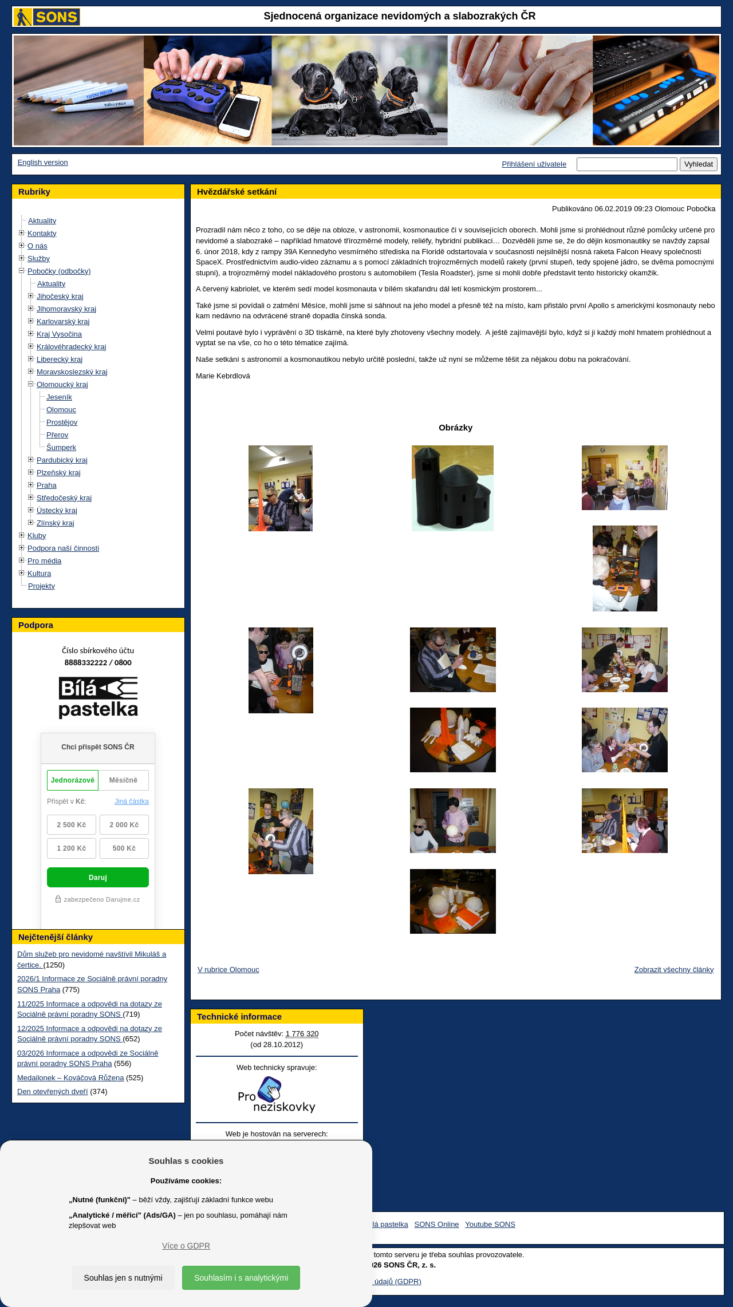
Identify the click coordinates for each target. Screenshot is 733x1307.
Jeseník (59, 397)
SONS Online (437, 1224)
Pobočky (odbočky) (59, 271)
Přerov (57, 435)
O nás (37, 246)
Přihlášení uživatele (534, 164)
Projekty (41, 586)
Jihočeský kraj (60, 296)
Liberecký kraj (59, 359)
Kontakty (42, 233)
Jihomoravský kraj (66, 309)
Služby (38, 258)
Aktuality (42, 220)
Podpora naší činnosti (63, 548)
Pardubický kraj (62, 460)
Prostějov (61, 422)
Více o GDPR (186, 1245)
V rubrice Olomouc (228, 969)
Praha (47, 485)
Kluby (36, 535)
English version (43, 162)
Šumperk (61, 447)
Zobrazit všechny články (674, 969)
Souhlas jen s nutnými (123, 1277)
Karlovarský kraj (63, 321)
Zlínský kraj (55, 523)
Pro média (44, 560)
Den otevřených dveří (52, 1091)
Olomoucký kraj (62, 384)
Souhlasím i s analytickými (241, 1277)
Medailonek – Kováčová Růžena (70, 1077)
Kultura (39, 573)
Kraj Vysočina (59, 334)
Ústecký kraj (57, 510)
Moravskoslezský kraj (72, 372)
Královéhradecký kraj (71, 346)
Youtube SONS (490, 1224)
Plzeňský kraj (59, 472)
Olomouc (61, 409)
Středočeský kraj (64, 497)
